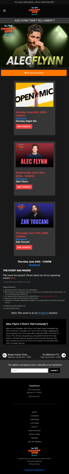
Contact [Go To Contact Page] (34, 427)
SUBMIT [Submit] (54, 370)
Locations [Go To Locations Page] (34, 423)
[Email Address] (29, 370)
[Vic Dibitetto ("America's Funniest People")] (53, 355)
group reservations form (48, 296)
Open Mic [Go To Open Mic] (34, 438)
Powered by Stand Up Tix (34, 470)
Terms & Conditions (34, 461)
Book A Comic (34, 434)
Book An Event (34, 431)
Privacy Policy (34, 464)
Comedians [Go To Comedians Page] (34, 420)
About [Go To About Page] (34, 412)
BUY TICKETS (24, 126)
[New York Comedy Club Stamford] (34, 11)
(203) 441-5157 (47, 2)
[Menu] (4, 11)
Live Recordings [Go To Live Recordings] (34, 442)
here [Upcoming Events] (12, 278)
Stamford (44, 313)
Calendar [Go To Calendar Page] (34, 416)
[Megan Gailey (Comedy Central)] (16, 355)
